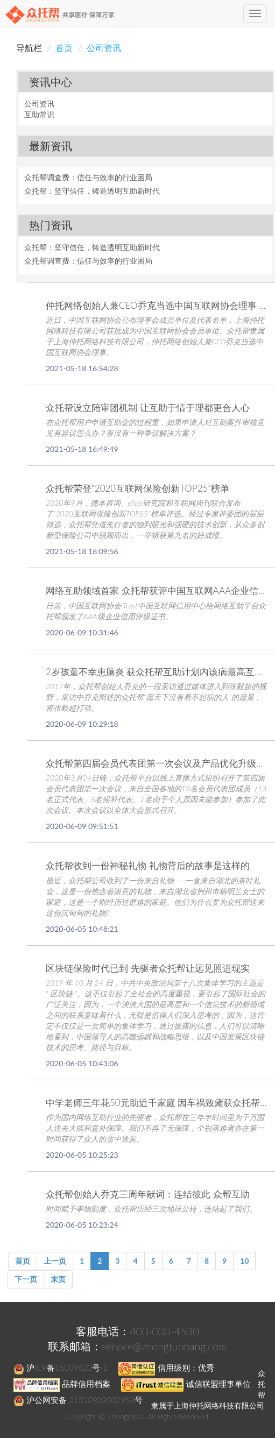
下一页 (26, 1279)
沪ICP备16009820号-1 (60, 1367)
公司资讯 (104, 47)
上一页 (55, 1260)
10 (244, 1260)
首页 (64, 47)
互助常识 (39, 114)
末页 (58, 1279)
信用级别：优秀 (166, 1367)
